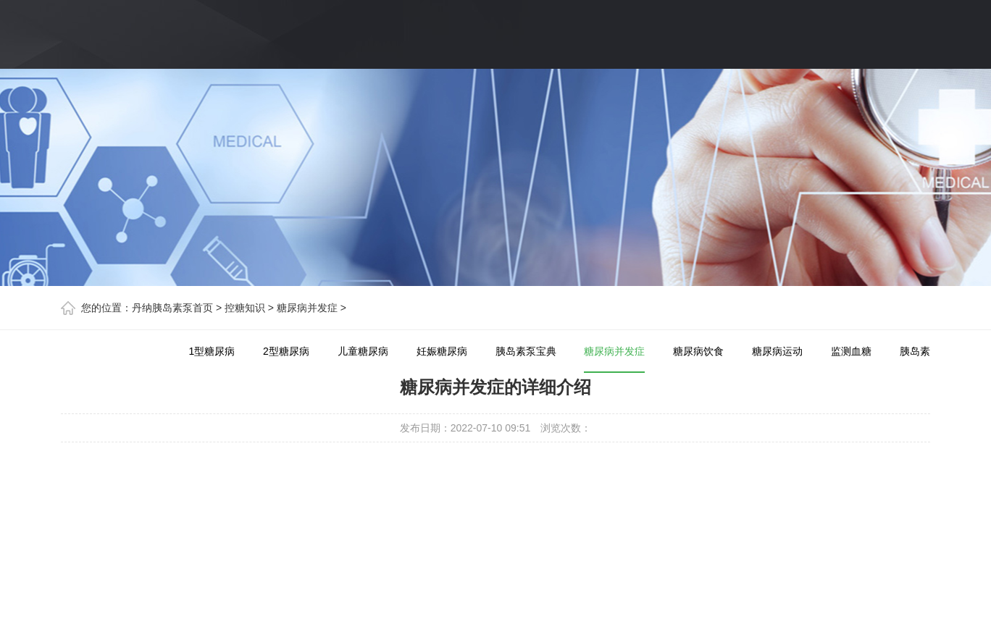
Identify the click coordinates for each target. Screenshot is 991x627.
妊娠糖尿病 (442, 351)
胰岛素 (915, 351)
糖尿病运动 (777, 351)
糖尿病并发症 (307, 308)
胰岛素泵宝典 (526, 351)
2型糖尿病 (286, 351)
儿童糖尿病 (363, 351)
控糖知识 (245, 308)
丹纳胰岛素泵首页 (172, 308)
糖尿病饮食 (698, 351)
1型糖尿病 (211, 351)
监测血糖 (851, 351)
